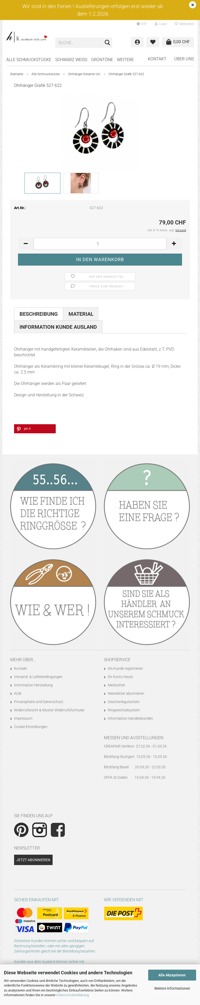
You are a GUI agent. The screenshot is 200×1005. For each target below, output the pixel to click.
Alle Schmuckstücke (28, 59)
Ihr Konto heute (120, 677)
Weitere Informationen (172, 988)
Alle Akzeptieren (172, 975)
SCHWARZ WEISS (71, 59)
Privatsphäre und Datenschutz (38, 702)
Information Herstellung (33, 685)
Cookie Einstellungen (30, 727)
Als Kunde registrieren (125, 668)
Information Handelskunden (130, 718)
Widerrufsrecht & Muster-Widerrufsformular (49, 710)
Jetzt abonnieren (33, 860)
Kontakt (157, 58)
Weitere (125, 59)
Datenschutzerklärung (72, 995)
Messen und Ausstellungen (133, 737)
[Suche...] (107, 43)
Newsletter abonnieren (126, 693)
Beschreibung (39, 314)
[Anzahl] (100, 244)
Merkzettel (184, 24)
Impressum (23, 718)
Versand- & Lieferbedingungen (38, 677)
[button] (142, 24)
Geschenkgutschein (124, 702)
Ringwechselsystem (124, 710)
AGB (17, 693)
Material (80, 314)
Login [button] (161, 24)
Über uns (184, 58)
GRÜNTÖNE (102, 59)
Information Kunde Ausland (58, 327)
